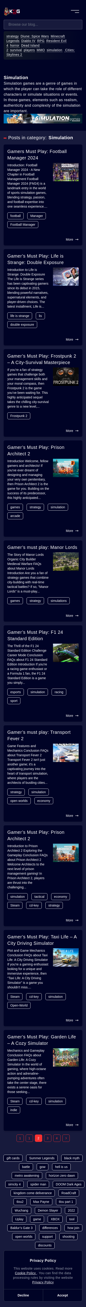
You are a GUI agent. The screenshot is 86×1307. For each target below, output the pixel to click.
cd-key (34, 905)
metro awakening (27, 1175)
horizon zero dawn (62, 1175)
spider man (38, 1184)
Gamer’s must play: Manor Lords (42, 547)
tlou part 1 (66, 1202)
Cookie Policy (26, 1273)
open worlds (19, 801)
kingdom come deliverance (33, 1193)
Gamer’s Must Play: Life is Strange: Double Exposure (35, 259)
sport (13, 701)
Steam (14, 905)
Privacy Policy (43, 1282)
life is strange (19, 316)
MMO (41, 50)
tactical (39, 896)
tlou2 (20, 1202)
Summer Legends (42, 1158)
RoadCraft (68, 1193)
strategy (12, 36)
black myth (72, 1158)
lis (40, 316)
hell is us (61, 1167)
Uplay (19, 1219)
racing (59, 692)
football (15, 216)
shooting (68, 1236)
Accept (62, 1295)
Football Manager (22, 224)
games (15, 507)
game (37, 1219)
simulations (59, 601)
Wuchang (21, 1210)
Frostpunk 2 (18, 416)
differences (50, 1228)
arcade (15, 516)
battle (26, 1167)
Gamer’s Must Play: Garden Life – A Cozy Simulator (41, 1040)
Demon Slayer (48, 1210)
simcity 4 (14, 1184)
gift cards (12, 1158)
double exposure (22, 324)
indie (13, 1110)
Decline (23, 1295)
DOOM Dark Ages (68, 1184)
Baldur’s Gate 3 (21, 1228)
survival (16, 50)
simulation (54, 50)
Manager (36, 216)
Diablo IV (28, 41)
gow (43, 1167)
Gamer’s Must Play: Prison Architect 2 (35, 450)
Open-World (19, 1005)
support (47, 1236)
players (29, 50)
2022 (71, 1210)
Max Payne (41, 1202)
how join (73, 1228)
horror (14, 45)
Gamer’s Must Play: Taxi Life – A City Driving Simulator (42, 940)
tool (72, 1219)
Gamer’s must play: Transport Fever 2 (39, 735)
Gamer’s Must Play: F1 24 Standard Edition (35, 635)
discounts (45, 1245)
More (72, 239)
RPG (40, 41)
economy (43, 801)
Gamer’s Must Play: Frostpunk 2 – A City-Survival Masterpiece (41, 359)
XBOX (55, 1219)
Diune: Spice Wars (35, 36)
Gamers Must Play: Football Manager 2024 (37, 154)
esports (15, 692)
